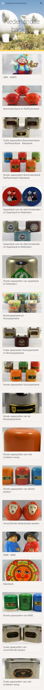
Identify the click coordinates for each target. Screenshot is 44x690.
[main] (22, 25)
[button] (3, 3)
